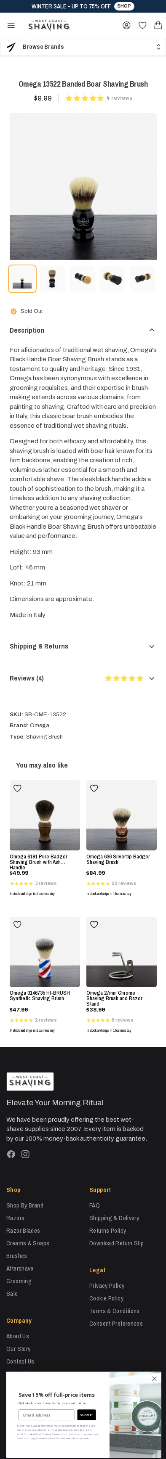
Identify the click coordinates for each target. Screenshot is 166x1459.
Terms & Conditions (114, 1310)
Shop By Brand (24, 1205)
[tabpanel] (83, 186)
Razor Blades (23, 1230)
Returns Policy (107, 1230)
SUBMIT (101, 1414)
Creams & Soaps (27, 1243)
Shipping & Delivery (114, 1217)
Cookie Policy (106, 1298)
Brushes (16, 1255)
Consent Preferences (116, 1323)
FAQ (94, 1205)
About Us (17, 1336)
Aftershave (20, 1268)
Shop (124, 5)
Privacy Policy (106, 1285)
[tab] (22, 278)
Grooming (19, 1280)
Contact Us (20, 1361)
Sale (12, 1293)
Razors (15, 1217)
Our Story (18, 1348)
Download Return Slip (116, 1243)
